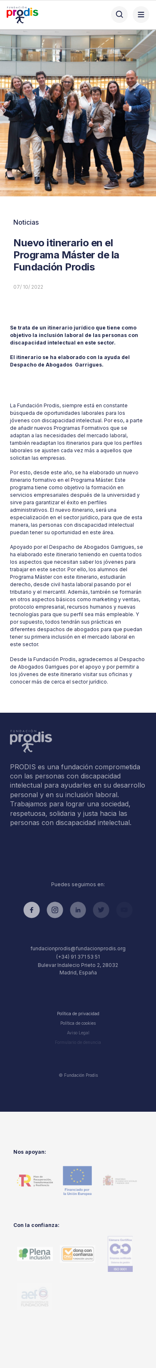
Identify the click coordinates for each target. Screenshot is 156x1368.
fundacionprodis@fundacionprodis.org (78, 948)
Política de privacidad (78, 1013)
